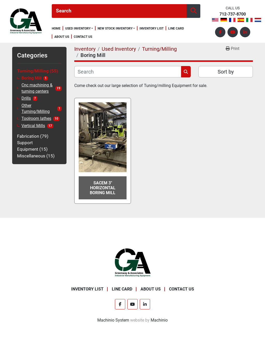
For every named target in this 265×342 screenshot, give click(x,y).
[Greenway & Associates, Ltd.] (133, 262)
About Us (61, 37)
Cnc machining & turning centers (37, 88)
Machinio (159, 320)
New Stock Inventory (115, 28)
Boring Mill (31, 78)
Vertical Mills (33, 125)
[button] (79, 28)
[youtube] (232, 32)
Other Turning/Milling (35, 108)
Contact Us (83, 37)
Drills (26, 98)
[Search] (119, 11)
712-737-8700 (232, 14)
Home (56, 28)
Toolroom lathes (36, 118)
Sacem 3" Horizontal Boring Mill (102, 187)
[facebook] (220, 32)
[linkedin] (245, 32)
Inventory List (151, 28)
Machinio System (113, 320)
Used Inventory (78, 28)
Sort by (226, 72)
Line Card (176, 28)
